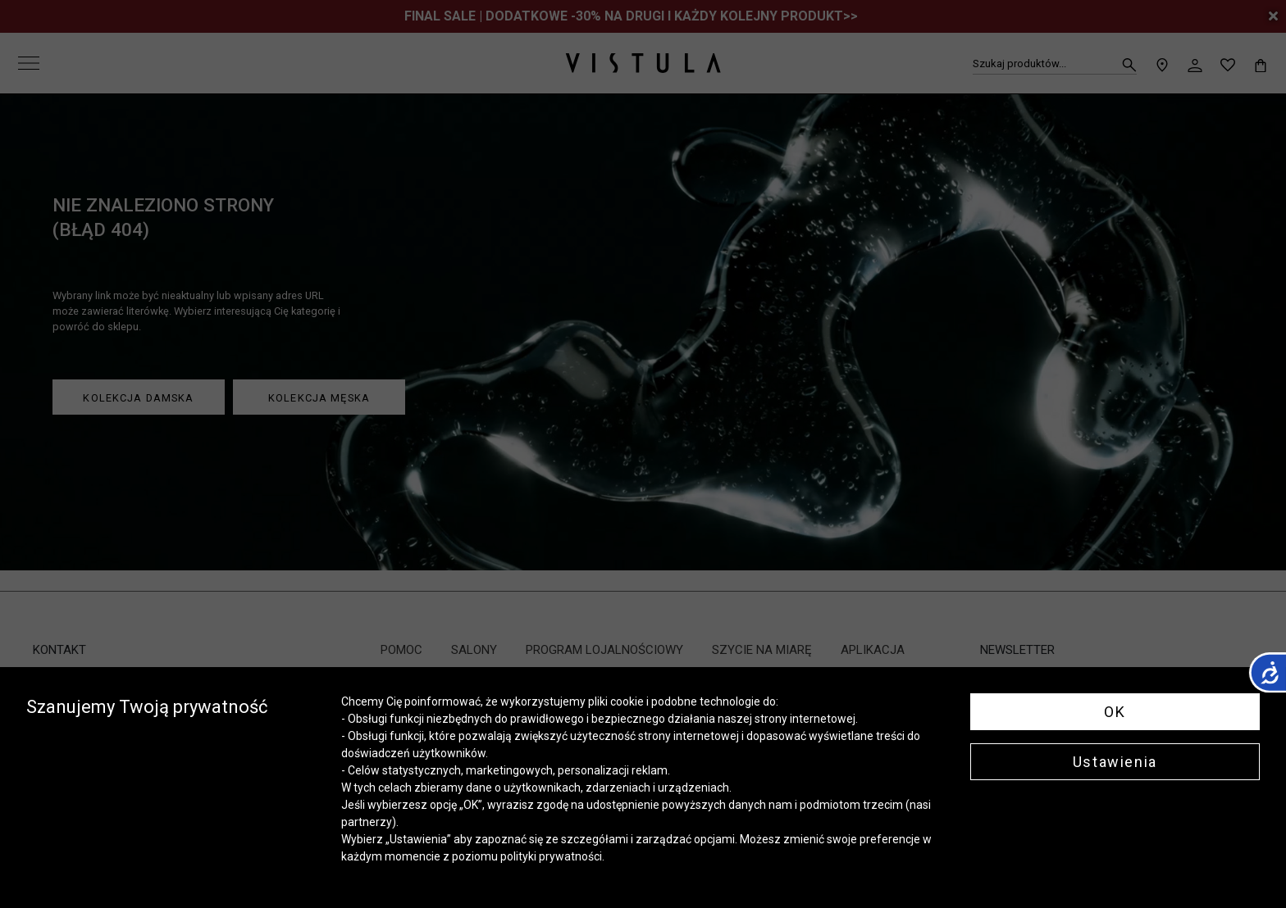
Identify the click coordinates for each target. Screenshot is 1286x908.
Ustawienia (1115, 761)
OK (1114, 711)
